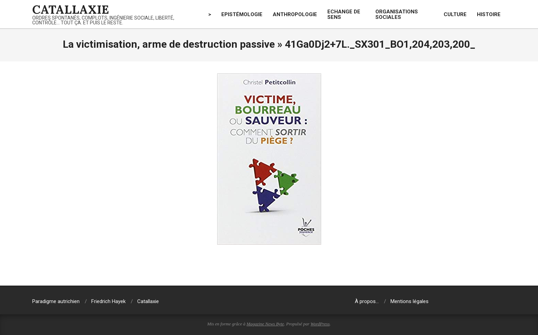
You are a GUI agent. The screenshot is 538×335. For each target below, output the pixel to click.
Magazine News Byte (265, 323)
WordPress (320, 323)
